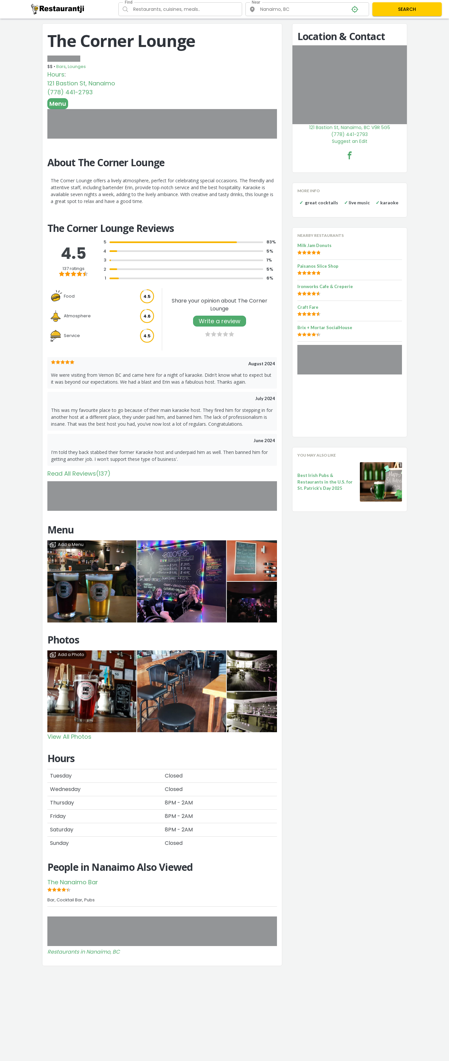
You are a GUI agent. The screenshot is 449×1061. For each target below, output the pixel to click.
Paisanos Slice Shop (317, 266)
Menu (57, 104)
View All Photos (69, 737)
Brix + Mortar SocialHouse (324, 327)
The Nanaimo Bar (72, 882)
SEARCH (407, 9)
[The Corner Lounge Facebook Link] (350, 155)
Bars (61, 66)
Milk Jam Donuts (314, 245)
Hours (55, 74)
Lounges (77, 66)
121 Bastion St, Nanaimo (81, 83)
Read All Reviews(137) (79, 473)
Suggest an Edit (349, 141)
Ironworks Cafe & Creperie (325, 286)
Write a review (219, 321)
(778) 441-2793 (70, 92)
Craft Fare (307, 307)
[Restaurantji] (58, 9)
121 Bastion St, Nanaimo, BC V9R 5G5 (349, 127)
